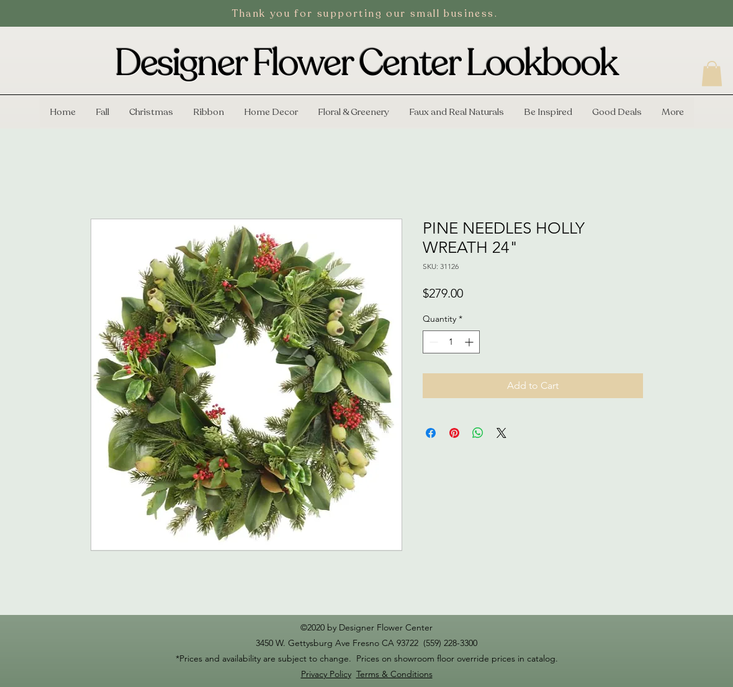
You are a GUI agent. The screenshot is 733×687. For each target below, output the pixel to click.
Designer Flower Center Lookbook (366, 63)
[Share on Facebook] (430, 432)
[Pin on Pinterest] (454, 432)
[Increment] (470, 342)
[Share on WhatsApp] (477, 432)
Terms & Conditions (394, 674)
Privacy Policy (326, 674)
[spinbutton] (451, 342)
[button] (711, 73)
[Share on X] (501, 432)
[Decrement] (432, 342)
